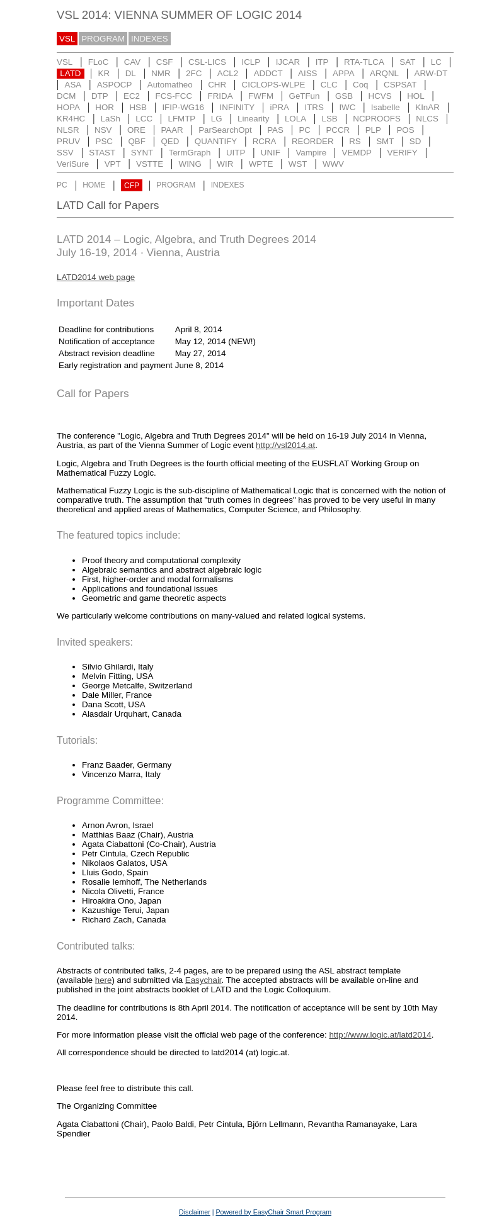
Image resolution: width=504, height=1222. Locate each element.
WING (190, 164)
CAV (132, 62)
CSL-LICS (207, 62)
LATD (70, 73)
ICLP (250, 62)
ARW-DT (431, 73)
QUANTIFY (216, 141)
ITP (322, 62)
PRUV (68, 141)
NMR (160, 73)
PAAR (172, 130)
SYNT (142, 152)
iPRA (279, 107)
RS (355, 141)
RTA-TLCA (364, 62)
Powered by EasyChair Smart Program (273, 1212)
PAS (275, 130)
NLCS (427, 118)
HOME (94, 185)
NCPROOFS (377, 118)
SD (415, 141)
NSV (103, 130)
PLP (373, 130)
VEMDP (357, 152)
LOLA (295, 118)
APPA (344, 73)
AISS (307, 73)
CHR (217, 84)
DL (130, 73)
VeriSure (73, 164)
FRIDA (220, 96)
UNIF (270, 152)
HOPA (68, 107)
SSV (65, 152)
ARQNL (384, 73)
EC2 (131, 96)
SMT (385, 141)
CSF (164, 62)
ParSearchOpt (224, 130)
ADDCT (268, 73)
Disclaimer (194, 1212)
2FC (194, 73)
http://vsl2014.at (285, 445)
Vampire (310, 152)
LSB (330, 118)
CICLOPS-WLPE (274, 84)
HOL (415, 96)
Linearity (253, 118)
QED (170, 141)
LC (436, 62)
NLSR (68, 130)
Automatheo (170, 84)
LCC (143, 118)
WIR (225, 164)
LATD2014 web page (96, 277)
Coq (360, 84)
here (103, 980)
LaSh (110, 118)
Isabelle (385, 107)
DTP (99, 96)
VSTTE (149, 164)
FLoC (98, 62)
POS (405, 130)
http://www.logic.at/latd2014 (380, 1035)
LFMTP (182, 118)
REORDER (313, 141)
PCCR (338, 130)
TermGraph (190, 152)
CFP (131, 185)
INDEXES (149, 38)
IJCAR (288, 62)
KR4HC (71, 118)
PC (305, 130)
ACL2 (227, 73)
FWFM (260, 96)
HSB (137, 107)
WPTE (261, 164)
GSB (344, 96)
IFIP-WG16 (183, 107)
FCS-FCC (174, 96)
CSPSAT (400, 84)
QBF (136, 141)
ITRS (314, 107)
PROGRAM (103, 38)
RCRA (265, 141)
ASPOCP (114, 84)
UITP (235, 152)
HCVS (380, 96)
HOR (104, 107)
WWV (333, 164)
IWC (347, 107)
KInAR (427, 107)
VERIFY (402, 152)
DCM (66, 96)
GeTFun (304, 96)
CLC (329, 84)
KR (104, 73)
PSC (104, 141)
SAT (407, 62)
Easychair (203, 980)
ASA (73, 84)
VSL (67, 38)
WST (298, 164)
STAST (102, 152)
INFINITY (237, 107)
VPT (113, 164)
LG (216, 118)
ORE (136, 130)
